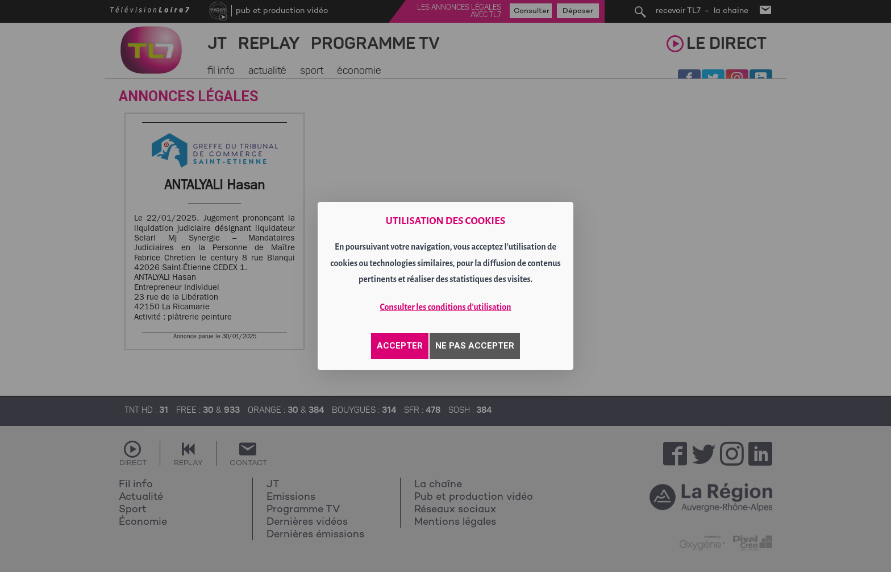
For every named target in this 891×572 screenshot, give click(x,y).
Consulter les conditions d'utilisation (445, 307)
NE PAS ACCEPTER (474, 346)
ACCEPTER (400, 346)
